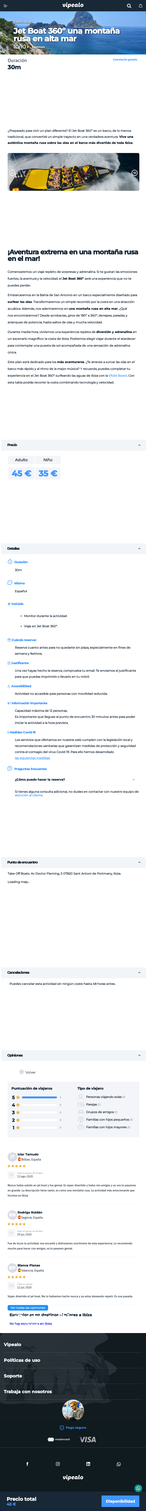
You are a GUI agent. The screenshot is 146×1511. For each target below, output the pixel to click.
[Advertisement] (77, 100)
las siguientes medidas (32, 758)
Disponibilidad (117, 1499)
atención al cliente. (29, 795)
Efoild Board (118, 375)
